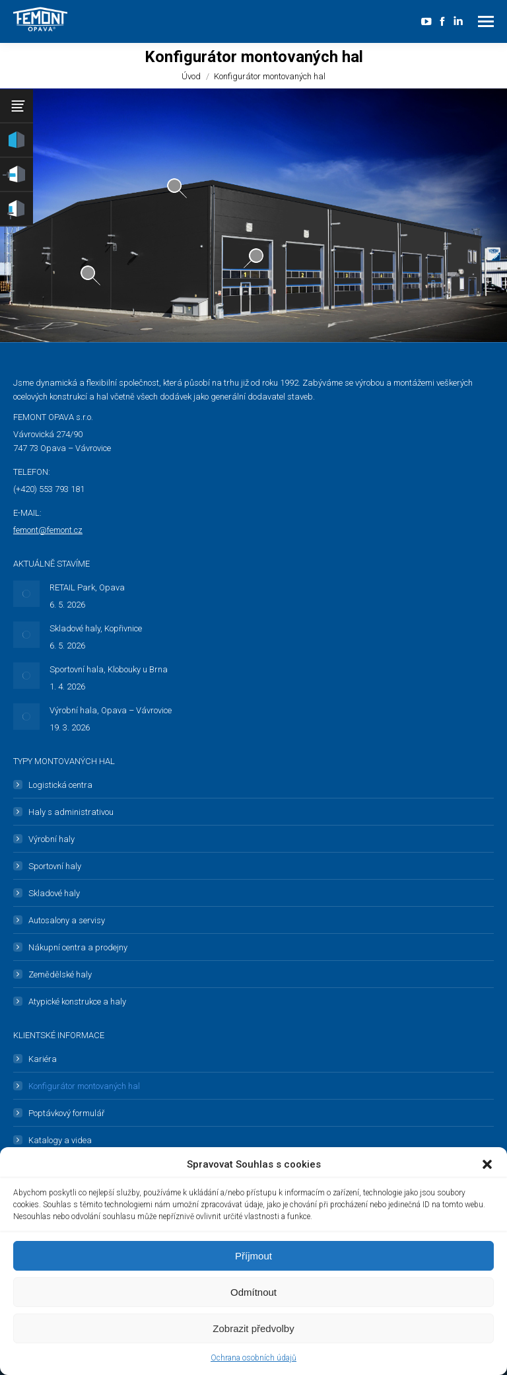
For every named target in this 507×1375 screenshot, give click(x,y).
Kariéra (42, 1059)
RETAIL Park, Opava (87, 587)
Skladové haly (54, 893)
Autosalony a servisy (66, 920)
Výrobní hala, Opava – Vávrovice (111, 710)
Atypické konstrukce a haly (77, 1001)
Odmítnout (253, 1292)
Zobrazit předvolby (253, 1328)
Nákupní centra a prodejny (77, 947)
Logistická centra (60, 785)
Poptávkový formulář (66, 1113)
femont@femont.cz (48, 530)
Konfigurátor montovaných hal (84, 1086)
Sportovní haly (54, 866)
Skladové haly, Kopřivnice (96, 628)
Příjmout (253, 1255)
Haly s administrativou (71, 812)
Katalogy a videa (60, 1140)
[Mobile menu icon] (486, 21)
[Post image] (26, 594)
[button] (487, 1164)
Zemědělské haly (60, 974)
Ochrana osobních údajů (253, 1357)
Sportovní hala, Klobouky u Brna (109, 669)
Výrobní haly (51, 839)
